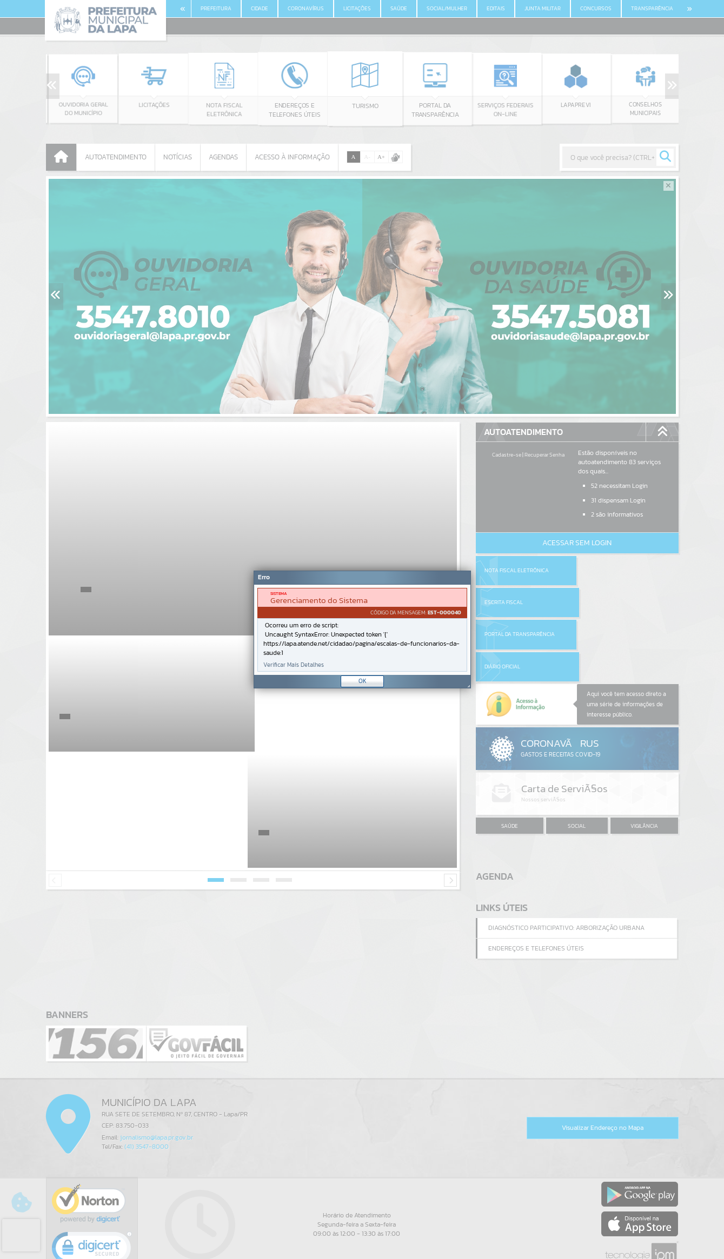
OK (362, 681)
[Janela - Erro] (362, 629)
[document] (362, 630)
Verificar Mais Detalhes (293, 665)
